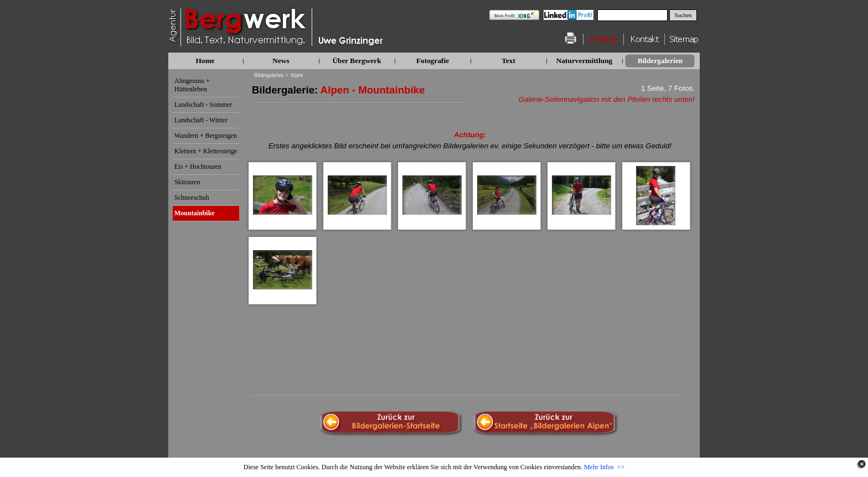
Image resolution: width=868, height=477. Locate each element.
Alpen (296, 75)
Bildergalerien (268, 75)
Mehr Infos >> (604, 467)
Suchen (682, 15)
